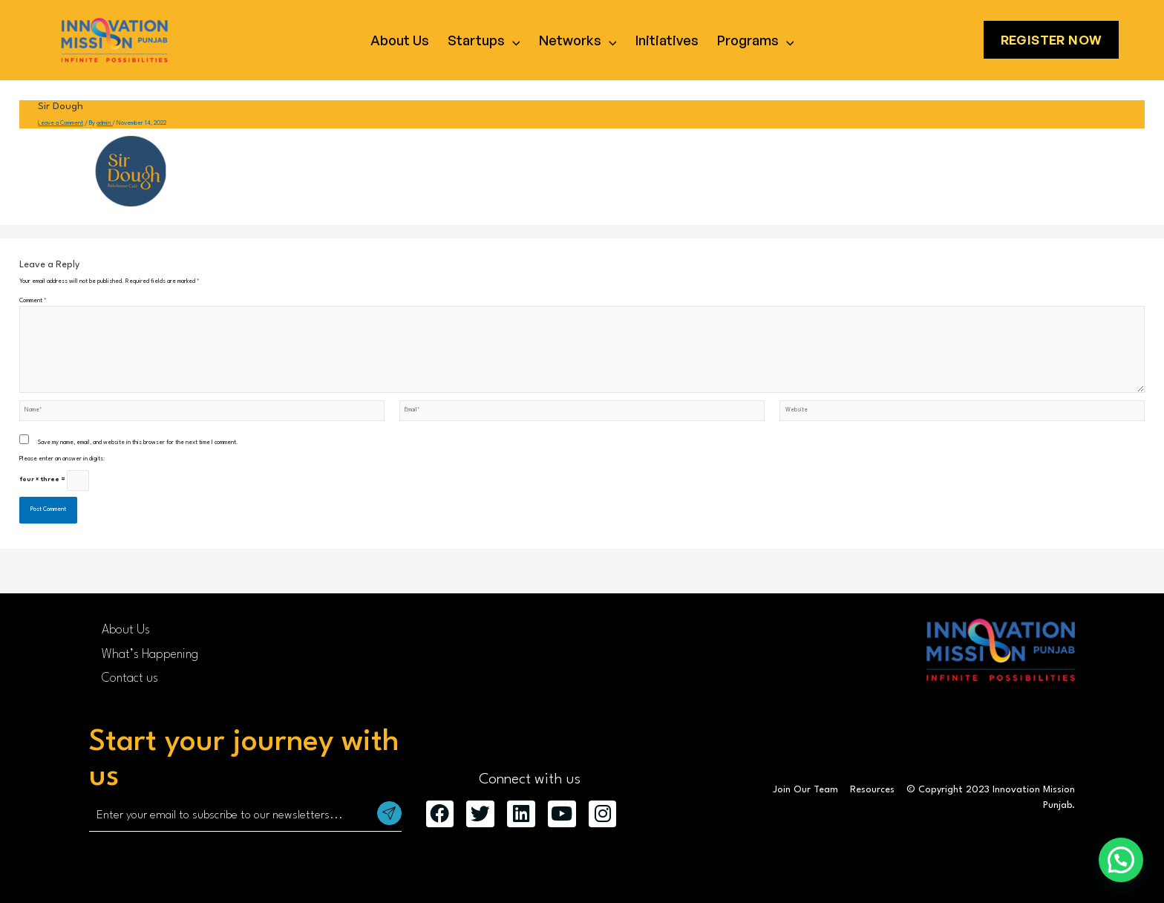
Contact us (130, 678)
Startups (484, 40)
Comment (33, 301)
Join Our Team (805, 790)
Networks (578, 40)
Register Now (1051, 40)
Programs (755, 40)
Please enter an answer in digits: (62, 459)
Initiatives (667, 40)
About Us (399, 40)
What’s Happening (150, 654)
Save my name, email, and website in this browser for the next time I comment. (138, 443)
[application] (512, 40)
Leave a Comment (60, 123)
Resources (872, 790)
